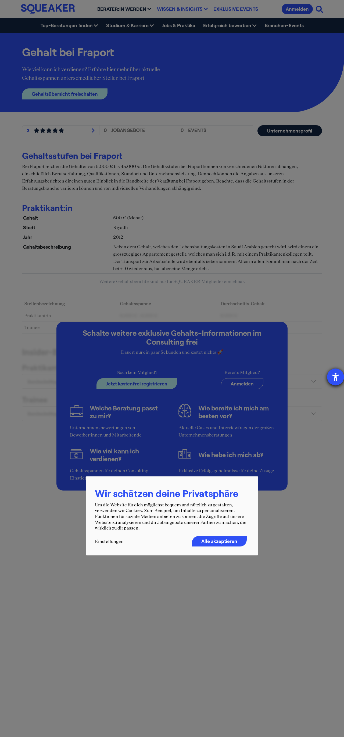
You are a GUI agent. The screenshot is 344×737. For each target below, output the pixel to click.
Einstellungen (109, 541)
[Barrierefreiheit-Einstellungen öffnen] (335, 376)
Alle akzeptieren (219, 541)
